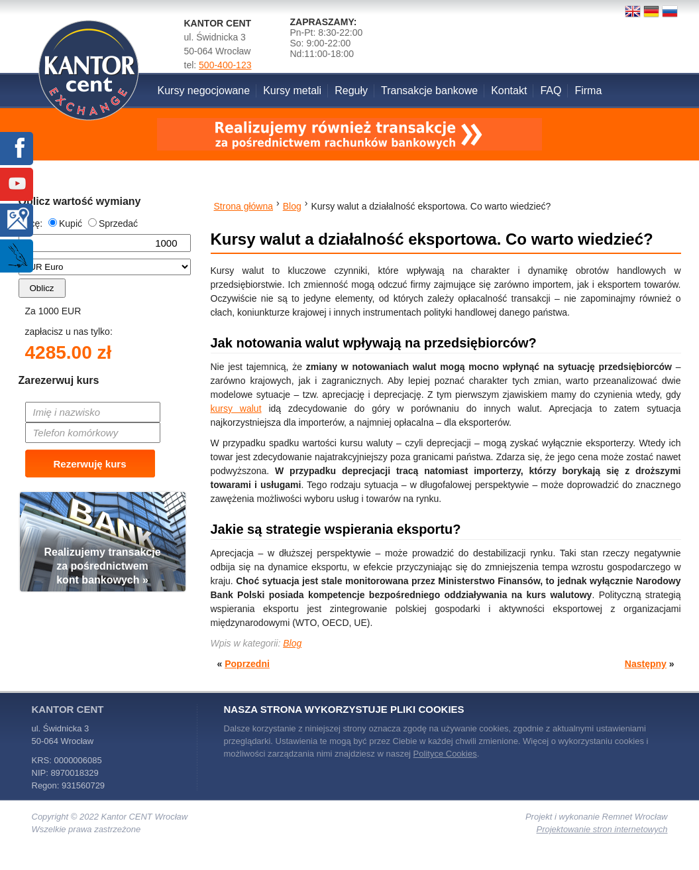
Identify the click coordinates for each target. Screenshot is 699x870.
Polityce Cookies (445, 754)
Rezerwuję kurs (89, 463)
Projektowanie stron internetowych (602, 829)
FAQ (550, 90)
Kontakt (509, 90)
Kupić (65, 223)
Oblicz (42, 288)
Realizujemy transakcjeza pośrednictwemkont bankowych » (102, 566)
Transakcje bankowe (429, 90)
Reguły (351, 90)
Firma (588, 90)
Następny (646, 663)
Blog (292, 643)
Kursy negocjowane (204, 90)
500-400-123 (225, 65)
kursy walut (236, 408)
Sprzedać (113, 223)
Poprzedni (247, 663)
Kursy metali (292, 90)
